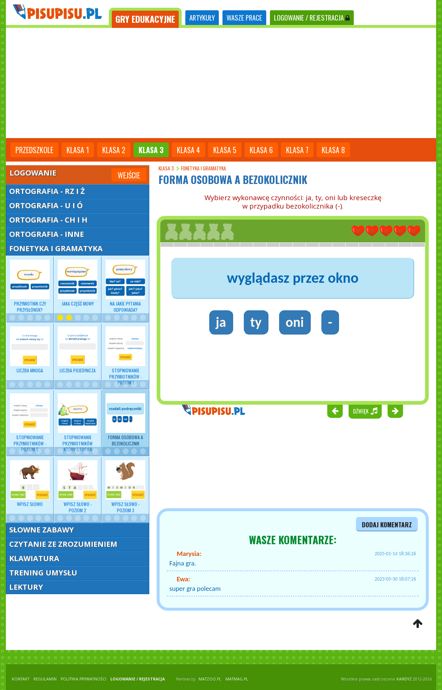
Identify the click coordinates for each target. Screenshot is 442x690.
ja (221, 322)
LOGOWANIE (312, 17)
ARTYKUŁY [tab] (202, 17)
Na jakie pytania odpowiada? (125, 286)
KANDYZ (404, 679)
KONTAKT (20, 679)
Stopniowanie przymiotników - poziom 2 (30, 422)
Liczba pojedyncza (77, 349)
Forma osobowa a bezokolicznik (125, 419)
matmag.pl (236, 679)
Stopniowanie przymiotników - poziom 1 (125, 356)
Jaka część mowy (77, 283)
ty (255, 322)
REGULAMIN (45, 679)
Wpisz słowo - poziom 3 (125, 486)
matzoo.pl (210, 679)
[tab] (145, 18)
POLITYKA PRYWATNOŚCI (83, 679)
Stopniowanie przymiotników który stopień (77, 422)
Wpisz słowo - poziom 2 (77, 486)
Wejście (129, 175)
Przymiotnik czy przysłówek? (30, 286)
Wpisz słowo (30, 483)
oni (295, 322)
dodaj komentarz (387, 524)
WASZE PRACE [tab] (244, 17)
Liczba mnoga (30, 349)
